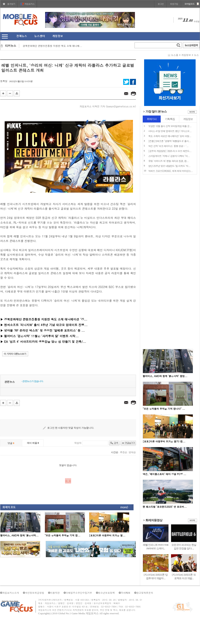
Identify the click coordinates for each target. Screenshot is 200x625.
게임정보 (186, 55)
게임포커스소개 (10, 592)
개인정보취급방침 (34, 592)
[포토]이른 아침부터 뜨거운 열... (107, 535)
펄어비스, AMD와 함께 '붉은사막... (19, 535)
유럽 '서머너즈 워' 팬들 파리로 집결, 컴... (168, 161)
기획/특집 (170, 119)
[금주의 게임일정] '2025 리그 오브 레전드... (169, 151)
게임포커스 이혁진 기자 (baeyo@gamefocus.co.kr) (108, 106)
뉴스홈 (174, 55)
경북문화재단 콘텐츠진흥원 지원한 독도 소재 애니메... (52, 45)
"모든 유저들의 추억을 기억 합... (62, 535)
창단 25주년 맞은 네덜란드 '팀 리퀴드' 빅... (169, 166)
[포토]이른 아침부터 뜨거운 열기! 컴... (164, 441)
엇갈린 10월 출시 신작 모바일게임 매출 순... (170, 126)
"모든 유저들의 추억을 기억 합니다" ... (164, 408)
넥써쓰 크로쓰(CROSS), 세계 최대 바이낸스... (170, 170)
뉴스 (196, 55)
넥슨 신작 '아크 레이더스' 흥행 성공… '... (168, 146)
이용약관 (55, 592)
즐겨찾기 (11, 3)
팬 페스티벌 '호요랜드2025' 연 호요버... (165, 506)
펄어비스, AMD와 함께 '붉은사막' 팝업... (165, 376)
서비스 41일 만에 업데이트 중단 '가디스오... (169, 131)
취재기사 (151, 119)
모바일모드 (189, 3)
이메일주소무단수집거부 (79, 592)
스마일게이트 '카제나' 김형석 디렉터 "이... (169, 156)
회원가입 (174, 3)
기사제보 (125, 592)
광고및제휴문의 (144, 592)
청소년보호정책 (106, 592)
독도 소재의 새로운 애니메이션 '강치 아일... (169, 136)
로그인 (161, 3)
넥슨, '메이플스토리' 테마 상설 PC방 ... (164, 474)
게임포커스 (30, 3)
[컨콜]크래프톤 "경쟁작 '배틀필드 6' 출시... (169, 141)
